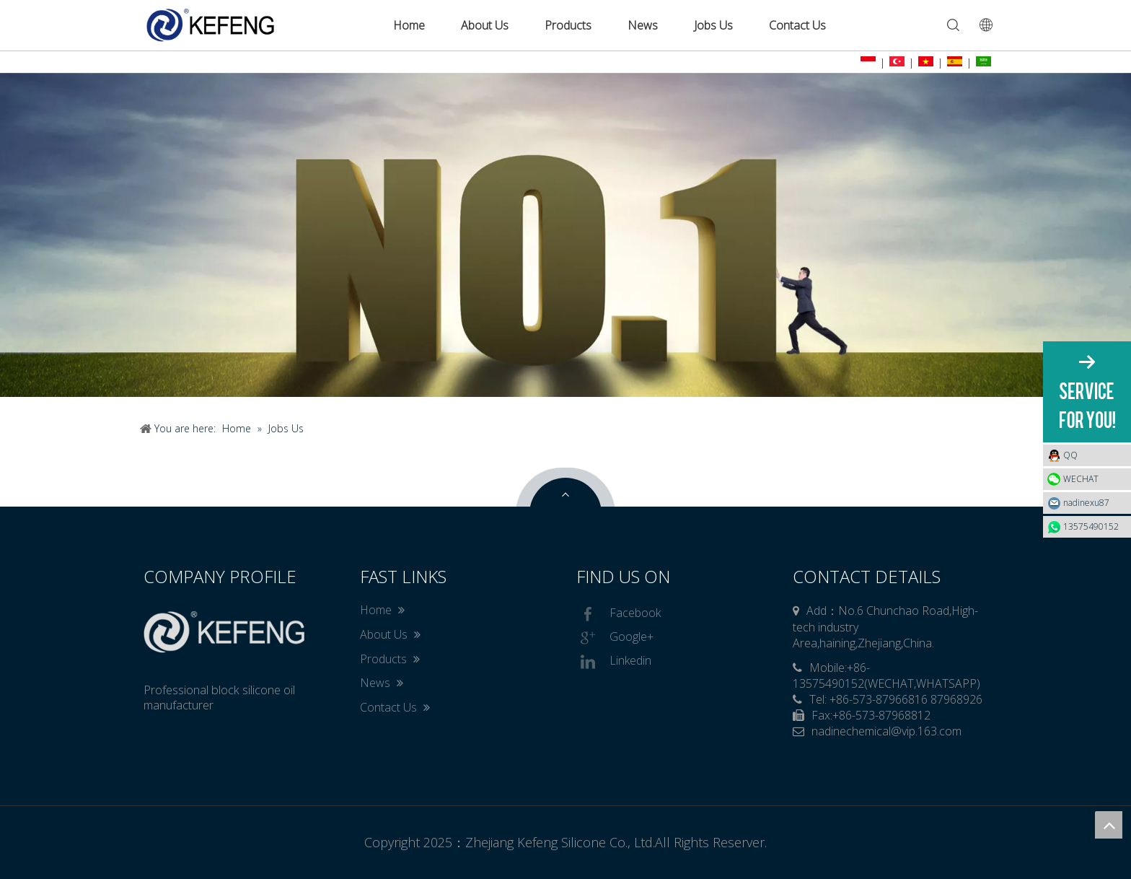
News (643, 25)
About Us (485, 25)
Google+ (614, 638)
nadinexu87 (1086, 503)
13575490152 (1091, 526)
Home (409, 25)
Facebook (618, 614)
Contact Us (797, 25)
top (1108, 825)
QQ (1093, 455)
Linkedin (613, 661)
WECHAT (1081, 479)
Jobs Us (713, 25)
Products (568, 25)
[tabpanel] (565, 235)
